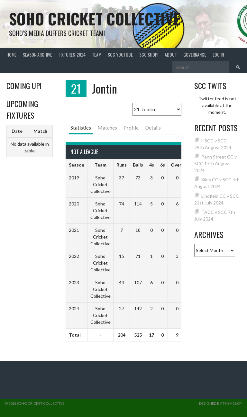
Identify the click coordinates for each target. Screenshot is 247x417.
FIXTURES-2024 (72, 54)
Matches (107, 127)
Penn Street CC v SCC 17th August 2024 (215, 163)
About (171, 54)
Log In (218, 54)
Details (153, 127)
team (96, 54)
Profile (131, 127)
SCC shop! (148, 54)
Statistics (80, 127)
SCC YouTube (120, 54)
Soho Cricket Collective (94, 18)
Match (40, 131)
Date (17, 131)
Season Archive (37, 54)
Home (11, 54)
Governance (194, 54)
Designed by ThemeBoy (220, 403)
